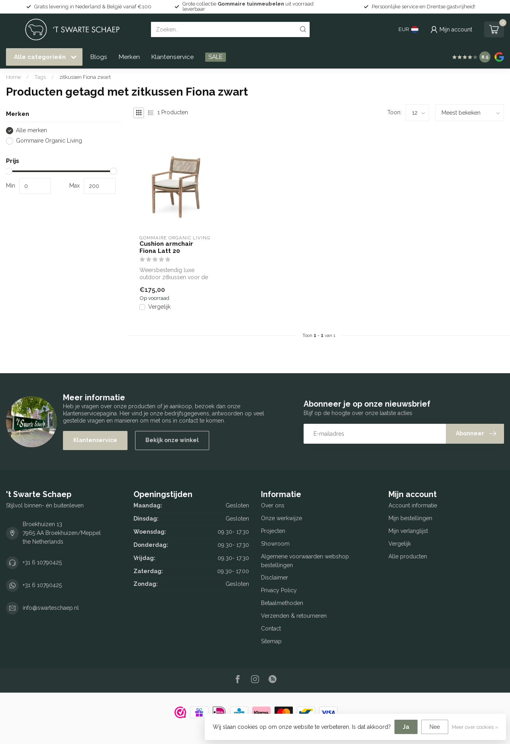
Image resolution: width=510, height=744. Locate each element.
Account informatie (412, 505)
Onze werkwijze (281, 518)
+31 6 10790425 (42, 562)
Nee (435, 727)
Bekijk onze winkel (172, 440)
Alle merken (31, 130)
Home (13, 77)
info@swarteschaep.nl (51, 608)
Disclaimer (274, 577)
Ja (406, 727)
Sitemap (271, 641)
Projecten (273, 531)
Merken (129, 57)
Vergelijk (159, 307)
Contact (271, 628)
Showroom (275, 543)
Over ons (272, 505)
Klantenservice (172, 57)
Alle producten (407, 556)
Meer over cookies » (475, 727)
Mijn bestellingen (410, 518)
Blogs (98, 57)
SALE (215, 57)
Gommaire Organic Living (49, 141)
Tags (40, 77)
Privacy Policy (279, 590)
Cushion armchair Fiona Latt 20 (166, 247)
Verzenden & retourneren (294, 616)
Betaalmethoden (282, 603)
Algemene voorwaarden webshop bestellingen (305, 560)
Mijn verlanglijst (408, 531)
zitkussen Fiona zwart (85, 77)
